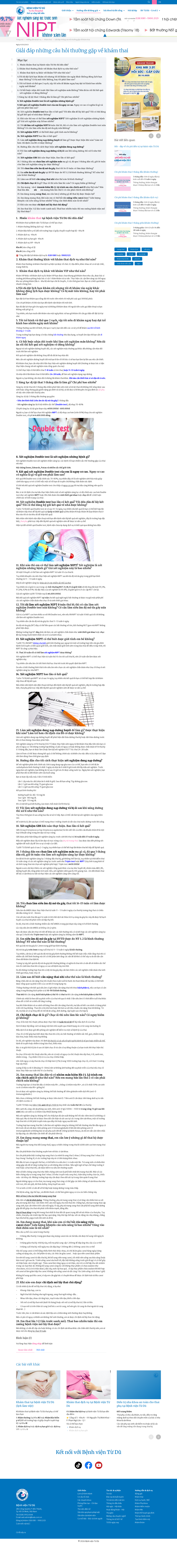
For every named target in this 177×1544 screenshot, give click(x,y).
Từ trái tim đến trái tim (115, 1500)
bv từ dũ (142, 254)
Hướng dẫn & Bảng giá (87, 10)
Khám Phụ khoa (141, 1503)
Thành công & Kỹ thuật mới (41, 2)
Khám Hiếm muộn (142, 1506)
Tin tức (109, 1494)
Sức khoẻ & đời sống (112, 10)
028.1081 (141, 18)
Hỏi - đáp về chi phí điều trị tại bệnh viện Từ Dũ (136, 146)
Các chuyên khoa (84, 1500)
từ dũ (131, 254)
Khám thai (48, 40)
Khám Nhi (139, 1510)
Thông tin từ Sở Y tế (114, 1519)
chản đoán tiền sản (124, 264)
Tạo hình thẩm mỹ (142, 1519)
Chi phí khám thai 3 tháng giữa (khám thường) (136, 223)
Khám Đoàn (140, 1522)
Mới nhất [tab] (40, 1350)
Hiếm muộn (96, 2)
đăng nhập (37, 1343)
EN (160, 2)
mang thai (73, 841)
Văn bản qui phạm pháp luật (89, 1512)
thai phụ (24, 521)
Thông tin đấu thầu (114, 1503)
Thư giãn (109, 1513)
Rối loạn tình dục (109, 2)
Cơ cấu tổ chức (83, 1497)
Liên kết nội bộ (23, 1524)
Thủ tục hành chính (142, 1516)
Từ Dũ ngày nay (112, 1522)
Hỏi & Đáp (132, 10)
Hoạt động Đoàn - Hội (115, 1510)
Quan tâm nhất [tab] (25, 1350)
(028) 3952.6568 (26, 1515)
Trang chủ (19, 40)
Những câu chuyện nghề (116, 1516)
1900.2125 (153, 18)
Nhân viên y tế (58, 2)
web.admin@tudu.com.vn (31, 1517)
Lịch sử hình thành (85, 1494)
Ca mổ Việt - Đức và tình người (90, 1519)
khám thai (34, 218)
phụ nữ (65, 841)
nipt (138, 264)
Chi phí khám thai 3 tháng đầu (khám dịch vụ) (136, 197)
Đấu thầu (69, 2)
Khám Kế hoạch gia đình (144, 1513)
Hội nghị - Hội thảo (114, 1506)
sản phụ (101, 390)
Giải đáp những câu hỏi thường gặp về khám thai (72, 40)
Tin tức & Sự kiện (22, 2)
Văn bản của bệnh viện (87, 1515)
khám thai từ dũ (122, 259)
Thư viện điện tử (84, 1509)
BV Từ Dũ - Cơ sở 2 (149, 10)
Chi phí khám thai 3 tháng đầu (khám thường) (136, 172)
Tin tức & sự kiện (113, 1490)
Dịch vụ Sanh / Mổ (142, 1500)
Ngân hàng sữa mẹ (82, 2)
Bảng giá (138, 1494)
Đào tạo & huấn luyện (115, 1497)
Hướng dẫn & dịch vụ (33, 40)
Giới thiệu (66, 10)
